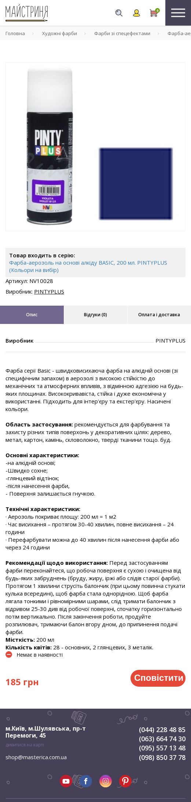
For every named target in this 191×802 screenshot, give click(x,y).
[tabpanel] (95, 147)
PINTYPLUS (49, 291)
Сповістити (158, 678)
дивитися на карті (24, 745)
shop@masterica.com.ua (36, 757)
